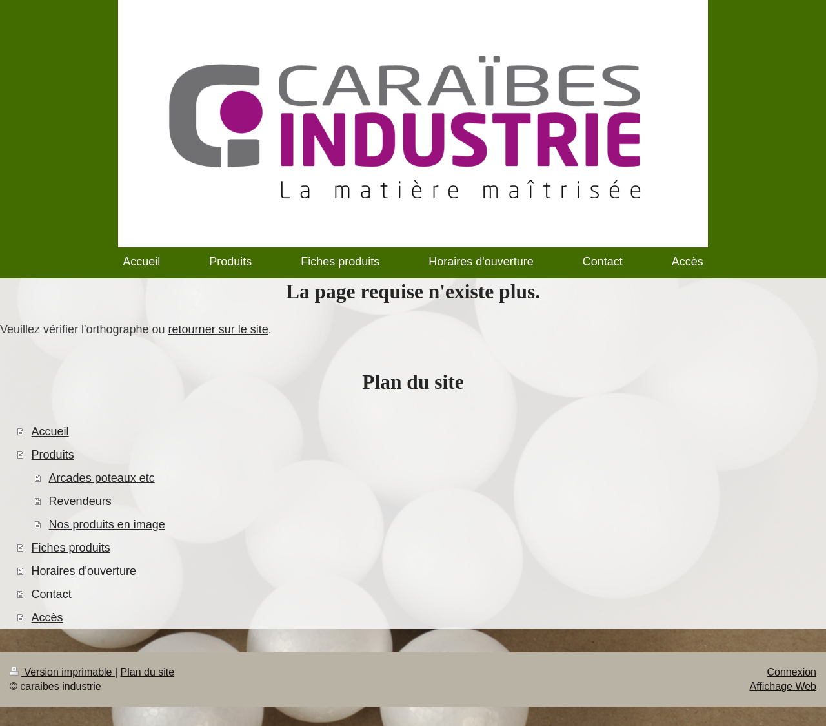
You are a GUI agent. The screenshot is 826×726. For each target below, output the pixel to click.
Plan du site (148, 672)
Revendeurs (80, 501)
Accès (47, 617)
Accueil (50, 431)
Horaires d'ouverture (84, 571)
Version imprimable (62, 672)
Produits (53, 454)
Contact (52, 594)
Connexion (792, 672)
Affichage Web (783, 686)
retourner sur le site (218, 329)
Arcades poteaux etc (102, 478)
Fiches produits (71, 547)
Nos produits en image (107, 524)
